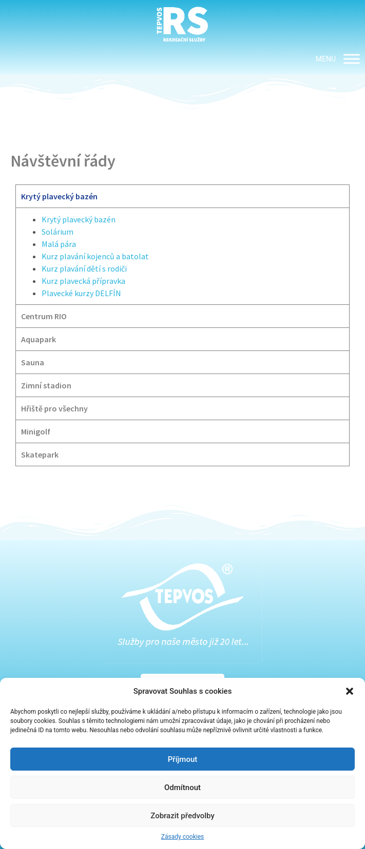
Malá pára (59, 244)
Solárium (57, 231)
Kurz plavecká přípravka (83, 281)
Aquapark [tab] (38, 339)
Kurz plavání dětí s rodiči (84, 268)
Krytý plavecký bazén (79, 219)
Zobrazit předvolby (182, 815)
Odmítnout (182, 787)
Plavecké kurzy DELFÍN (81, 293)
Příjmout (182, 759)
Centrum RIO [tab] (44, 316)
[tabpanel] (182, 256)
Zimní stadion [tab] (46, 385)
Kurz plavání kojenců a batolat (95, 256)
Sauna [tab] (32, 362)
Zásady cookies (182, 836)
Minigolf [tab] (35, 431)
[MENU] (351, 59)
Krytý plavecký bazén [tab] (59, 196)
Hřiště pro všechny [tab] (54, 408)
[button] (349, 691)
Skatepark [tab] (40, 454)
